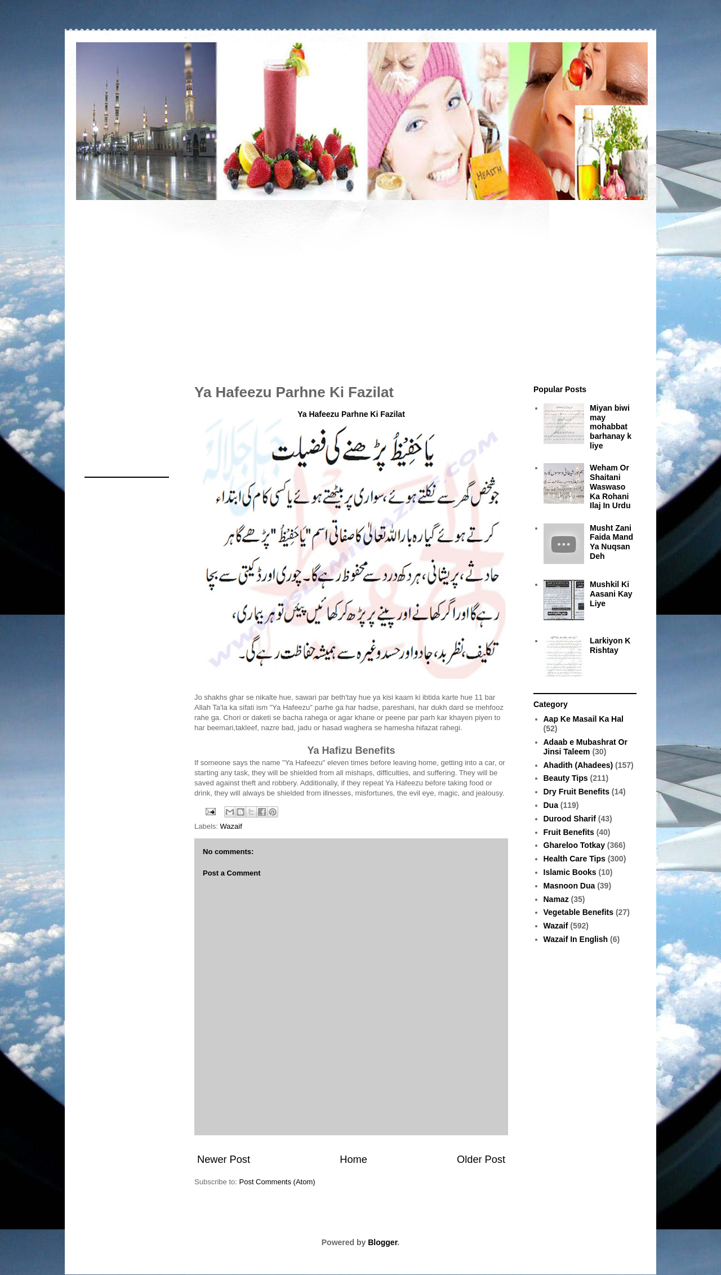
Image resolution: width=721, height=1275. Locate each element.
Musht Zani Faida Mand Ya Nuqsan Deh (611, 542)
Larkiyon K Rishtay (610, 645)
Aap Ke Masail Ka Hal (584, 718)
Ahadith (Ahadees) (578, 765)
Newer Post (223, 1159)
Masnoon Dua (569, 885)
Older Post (481, 1159)
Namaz (556, 899)
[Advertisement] (360, 286)
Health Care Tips (575, 858)
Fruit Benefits (569, 832)
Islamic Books (570, 872)
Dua (551, 805)
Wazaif (231, 826)
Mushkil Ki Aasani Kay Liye (611, 594)
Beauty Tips (566, 778)
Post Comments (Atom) (277, 1182)
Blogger (382, 1242)
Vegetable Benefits (579, 912)
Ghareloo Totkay (574, 845)
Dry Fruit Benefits (576, 791)
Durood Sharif (570, 818)
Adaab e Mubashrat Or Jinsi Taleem (585, 747)
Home (353, 1159)
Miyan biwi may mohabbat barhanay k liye (610, 426)
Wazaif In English (576, 939)
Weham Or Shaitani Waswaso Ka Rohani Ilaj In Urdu (610, 486)
